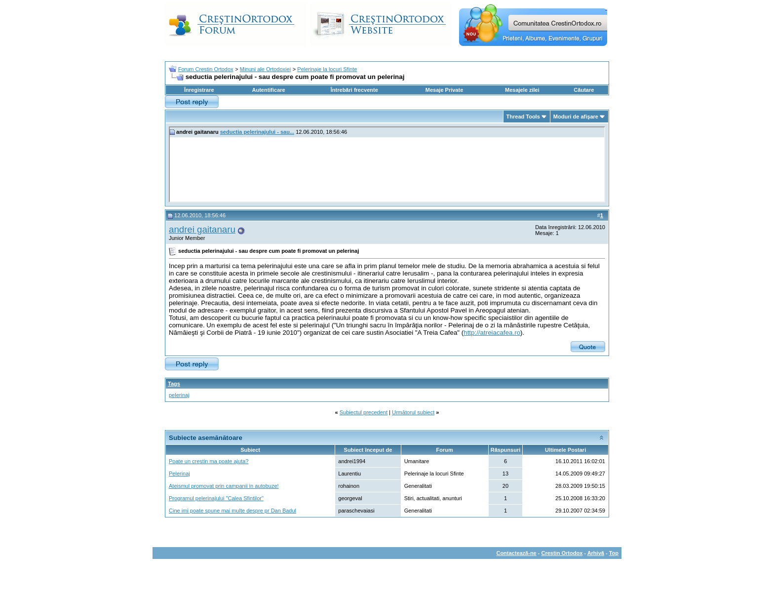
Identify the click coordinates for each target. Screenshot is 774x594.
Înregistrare (199, 90)
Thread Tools (523, 116)
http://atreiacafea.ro (492, 332)
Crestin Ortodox (562, 553)
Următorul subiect (413, 412)
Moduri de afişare (575, 116)
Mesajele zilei (522, 90)
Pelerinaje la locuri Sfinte (327, 69)
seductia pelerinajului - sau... (257, 132)
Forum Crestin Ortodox (205, 69)
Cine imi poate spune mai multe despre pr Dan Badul (232, 511)
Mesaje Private (444, 90)
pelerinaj (179, 395)
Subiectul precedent (363, 412)
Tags (174, 384)
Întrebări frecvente (354, 90)
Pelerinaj (179, 473)
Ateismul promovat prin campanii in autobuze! (224, 486)
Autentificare (268, 90)
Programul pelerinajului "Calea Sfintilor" (216, 498)
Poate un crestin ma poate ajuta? (208, 461)
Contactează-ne (516, 553)
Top (614, 553)
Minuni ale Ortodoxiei (265, 69)
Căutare (584, 90)
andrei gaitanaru (202, 229)
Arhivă (595, 553)
